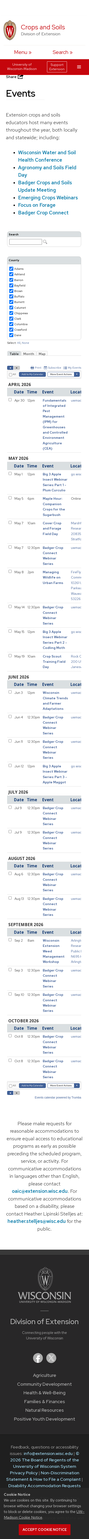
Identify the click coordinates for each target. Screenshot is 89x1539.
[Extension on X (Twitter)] (51, 1361)
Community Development (44, 1384)
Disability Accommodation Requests (44, 1485)
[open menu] (23, 52)
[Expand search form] (63, 52)
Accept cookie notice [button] (45, 1529)
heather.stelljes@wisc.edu (37, 1221)
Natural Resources (44, 1410)
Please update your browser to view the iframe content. (44, 239)
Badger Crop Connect (43, 212)
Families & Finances (44, 1402)
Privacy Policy (24, 1472)
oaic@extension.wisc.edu (40, 1191)
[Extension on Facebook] (38, 1361)
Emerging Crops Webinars (48, 197)
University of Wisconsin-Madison (22, 66)
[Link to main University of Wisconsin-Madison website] (44, 1301)
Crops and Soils (43, 27)
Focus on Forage (37, 205)
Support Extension (57, 67)
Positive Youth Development (44, 1419)
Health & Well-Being (44, 1393)
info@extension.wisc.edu (48, 1453)
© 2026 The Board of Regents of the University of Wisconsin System (44, 1460)
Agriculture (44, 1375)
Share (15, 76)
